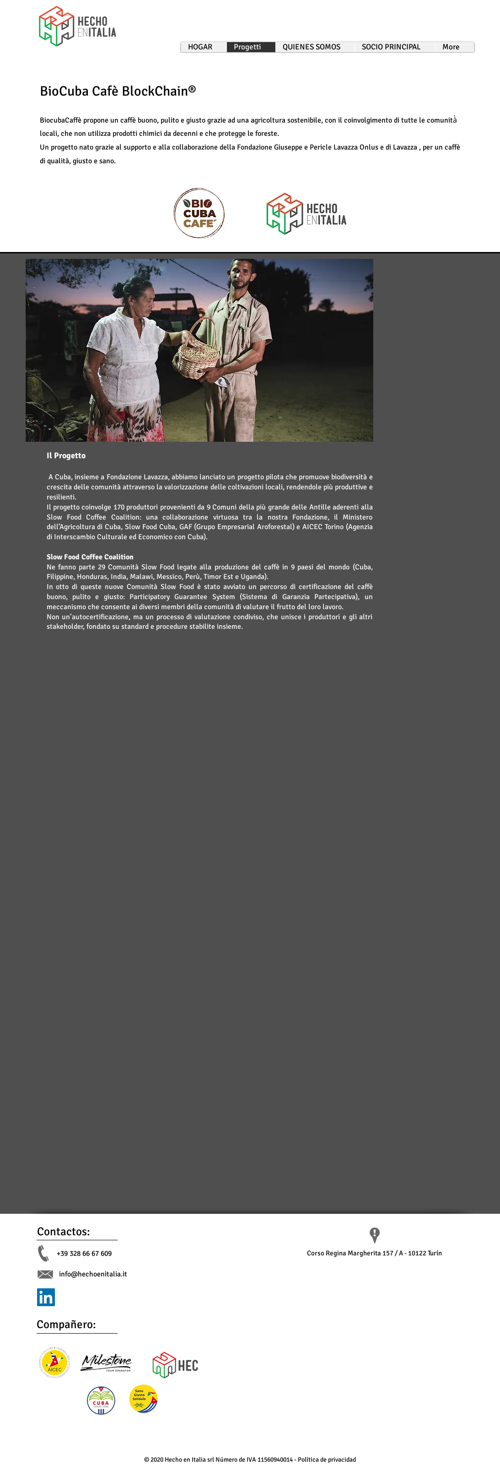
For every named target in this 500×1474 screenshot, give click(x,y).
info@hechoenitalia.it (93, 1274)
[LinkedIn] (46, 1297)
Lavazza (405, 147)
